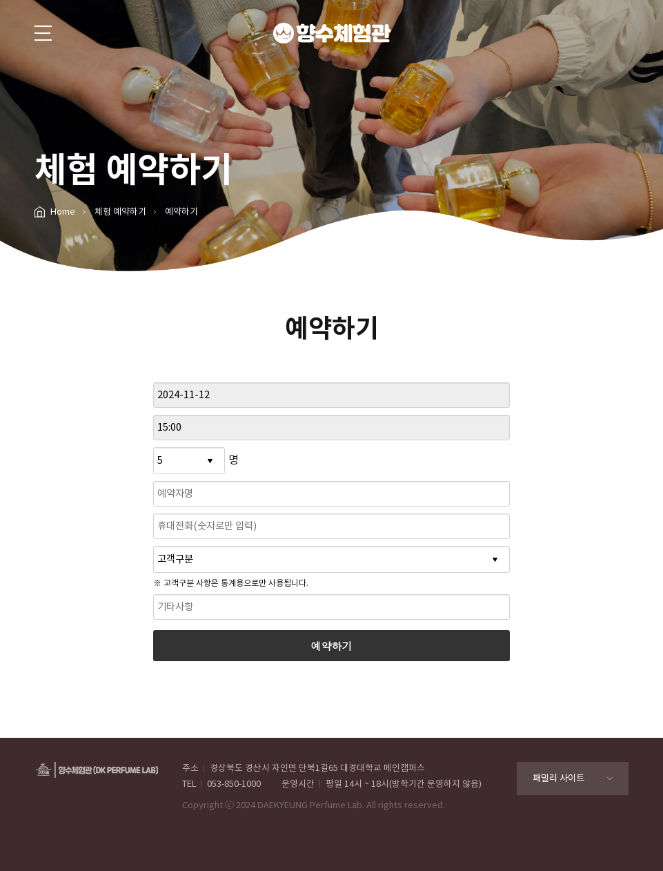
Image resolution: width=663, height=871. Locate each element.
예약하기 (332, 645)
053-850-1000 (234, 784)
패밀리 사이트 (558, 778)
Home (62, 211)
